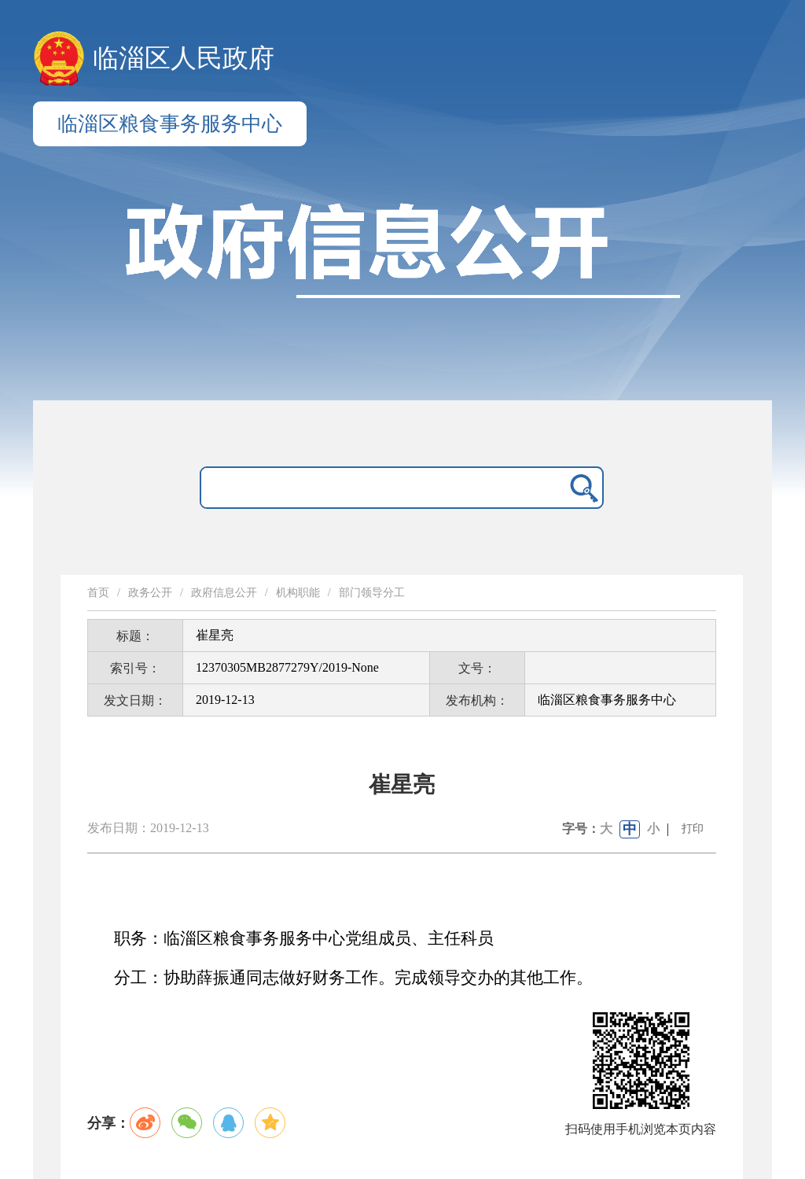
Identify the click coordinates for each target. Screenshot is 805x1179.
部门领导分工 (372, 593)
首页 (98, 593)
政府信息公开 (224, 593)
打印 (693, 829)
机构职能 (298, 593)
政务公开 (150, 593)
